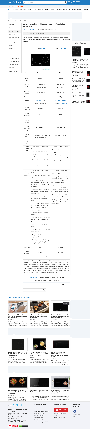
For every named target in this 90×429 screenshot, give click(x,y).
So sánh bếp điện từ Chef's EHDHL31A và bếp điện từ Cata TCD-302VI (78, 101)
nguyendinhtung (65, 284)
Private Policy (76, 414)
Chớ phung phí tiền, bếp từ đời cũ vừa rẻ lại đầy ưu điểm (60, 391)
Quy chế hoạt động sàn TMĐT (41, 422)
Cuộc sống (22, 9)
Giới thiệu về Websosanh (60, 413)
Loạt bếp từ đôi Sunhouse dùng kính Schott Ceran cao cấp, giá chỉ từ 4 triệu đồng (60, 316)
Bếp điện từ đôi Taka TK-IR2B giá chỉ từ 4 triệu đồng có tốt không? (77, 87)
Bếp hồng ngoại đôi (60, 100)
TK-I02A (42, 48)
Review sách (52, 9)
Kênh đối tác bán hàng (59, 417)
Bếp (40, 45)
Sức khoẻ (59, 9)
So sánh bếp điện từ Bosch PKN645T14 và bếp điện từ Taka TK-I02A (78, 94)
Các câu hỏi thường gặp (39, 413)
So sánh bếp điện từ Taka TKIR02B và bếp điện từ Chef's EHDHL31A (77, 73)
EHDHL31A (63, 48)
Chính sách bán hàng (38, 415)
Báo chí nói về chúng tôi (14, 38)
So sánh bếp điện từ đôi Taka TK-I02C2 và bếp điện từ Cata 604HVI (78, 80)
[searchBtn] (65, 2)
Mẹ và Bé (44, 9)
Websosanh (33, 277)
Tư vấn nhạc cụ (13, 51)
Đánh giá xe (66, 9)
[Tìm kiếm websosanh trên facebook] (74, 411)
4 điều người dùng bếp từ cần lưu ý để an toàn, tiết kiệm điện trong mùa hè (38, 316)
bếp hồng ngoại (62, 103)
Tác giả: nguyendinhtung (29, 29)
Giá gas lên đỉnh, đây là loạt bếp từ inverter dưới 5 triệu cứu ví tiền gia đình (17, 392)
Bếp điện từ (39, 100)
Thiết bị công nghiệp (14, 61)
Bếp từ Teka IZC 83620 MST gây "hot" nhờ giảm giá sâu (39, 391)
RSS (74, 416)
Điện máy (30, 9)
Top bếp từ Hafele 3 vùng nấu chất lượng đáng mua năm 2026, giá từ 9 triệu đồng (39, 354)
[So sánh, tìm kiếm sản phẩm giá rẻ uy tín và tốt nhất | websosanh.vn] (14, 2)
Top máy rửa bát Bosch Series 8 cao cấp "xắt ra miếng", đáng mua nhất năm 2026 (17, 316)
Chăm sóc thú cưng (14, 58)
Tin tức (16, 20)
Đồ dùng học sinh (13, 71)
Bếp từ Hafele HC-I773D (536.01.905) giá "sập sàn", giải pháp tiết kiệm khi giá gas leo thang (59, 354)
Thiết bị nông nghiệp (14, 64)
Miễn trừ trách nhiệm (38, 417)
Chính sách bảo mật (38, 419)
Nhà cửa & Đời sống (76, 9)
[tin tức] (9, 9)
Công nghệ (14, 9)
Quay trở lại (36, 290)
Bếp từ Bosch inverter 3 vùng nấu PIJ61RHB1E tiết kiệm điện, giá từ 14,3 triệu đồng (17, 354)
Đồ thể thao (38, 9)
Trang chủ (10, 20)
